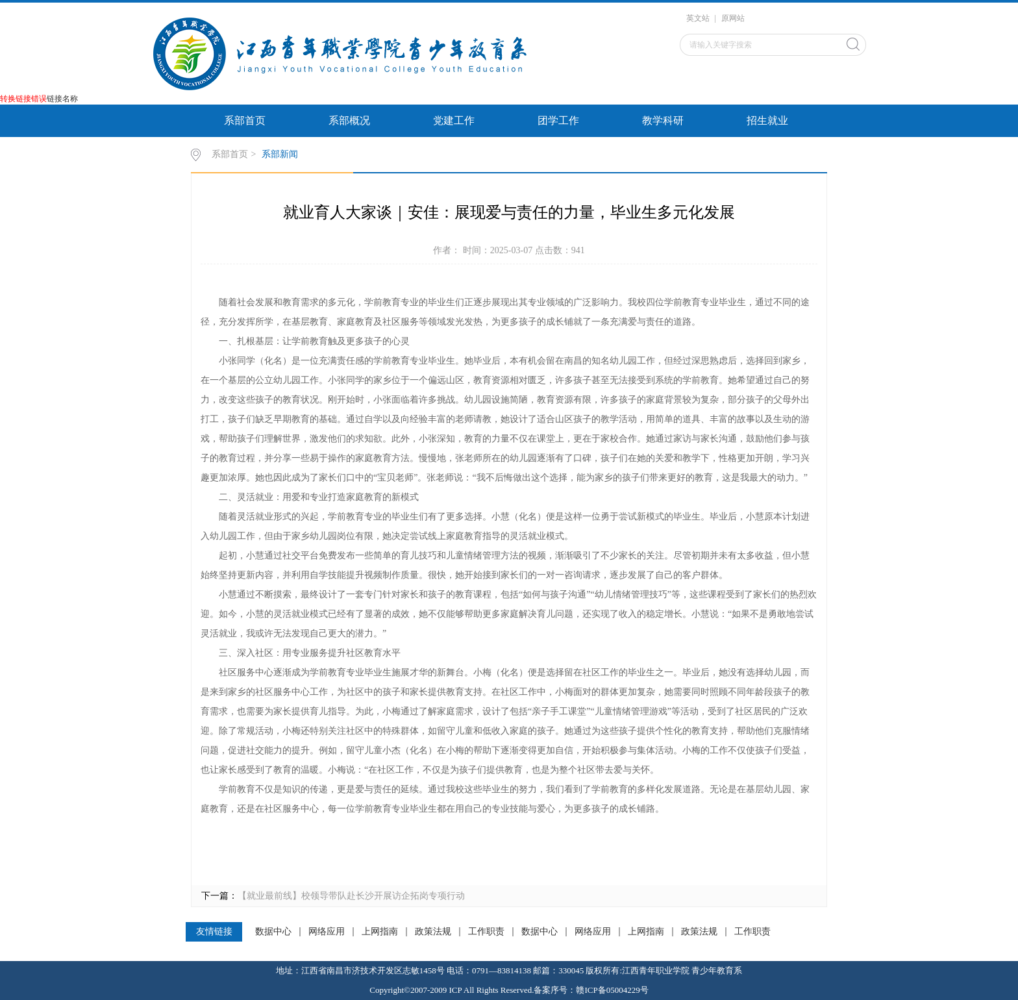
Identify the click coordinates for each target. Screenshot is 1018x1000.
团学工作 (558, 120)
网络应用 (326, 931)
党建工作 (454, 120)
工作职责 (486, 931)
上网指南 (380, 931)
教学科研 (663, 120)
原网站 (733, 18)
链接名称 (62, 98)
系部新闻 (280, 154)
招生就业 (767, 120)
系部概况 (349, 120)
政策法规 (433, 931)
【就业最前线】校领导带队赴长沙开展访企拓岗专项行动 (351, 896)
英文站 (698, 18)
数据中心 (273, 931)
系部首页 (245, 120)
